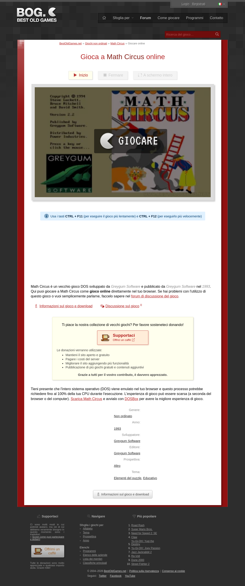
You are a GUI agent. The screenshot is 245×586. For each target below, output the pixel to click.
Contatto (216, 18)
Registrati (198, 4)
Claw (134, 537)
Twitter (102, 575)
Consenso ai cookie (173, 571)
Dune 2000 (137, 560)
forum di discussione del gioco (154, 296)
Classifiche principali (95, 562)
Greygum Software (127, 441)
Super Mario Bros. (142, 529)
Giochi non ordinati (96, 43)
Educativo (150, 478)
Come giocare (169, 18)
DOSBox (131, 399)
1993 (117, 428)
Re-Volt (135, 556)
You (130, 575)
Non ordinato (123, 416)
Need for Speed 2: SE (144, 533)
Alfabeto (88, 528)
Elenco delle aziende (95, 555)
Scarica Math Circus (86, 399)
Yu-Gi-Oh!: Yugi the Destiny (142, 543)
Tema (86, 532)
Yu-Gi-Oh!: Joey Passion (145, 548)
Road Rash (137, 525)
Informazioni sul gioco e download (123, 494)
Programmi (194, 18)
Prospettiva (89, 536)
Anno (86, 540)
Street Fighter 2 (140, 564)
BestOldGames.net (70, 43)
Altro (117, 466)
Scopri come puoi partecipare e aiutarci (47, 538)
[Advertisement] (122, 251)
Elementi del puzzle (127, 478)
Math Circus (117, 43)
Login (185, 4)
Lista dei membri (92, 559)
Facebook (116, 575)
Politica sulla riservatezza (144, 571)
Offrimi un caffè (46, 551)
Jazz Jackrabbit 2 (141, 552)
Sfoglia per (123, 18)
